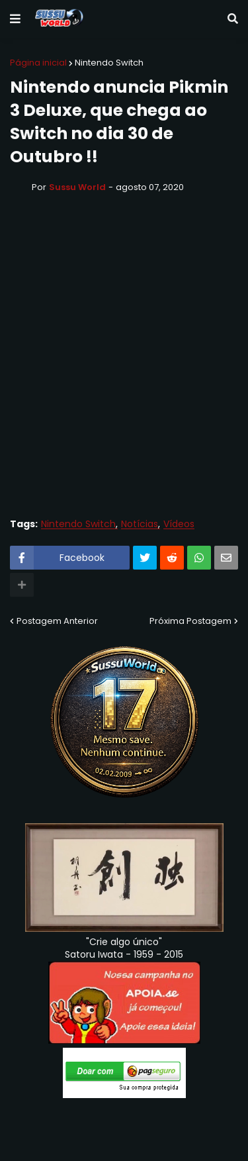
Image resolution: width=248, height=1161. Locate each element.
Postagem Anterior (57, 621)
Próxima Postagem (190, 621)
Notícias (139, 524)
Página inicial (38, 62)
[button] (15, 19)
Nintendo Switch (109, 62)
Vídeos (178, 524)
